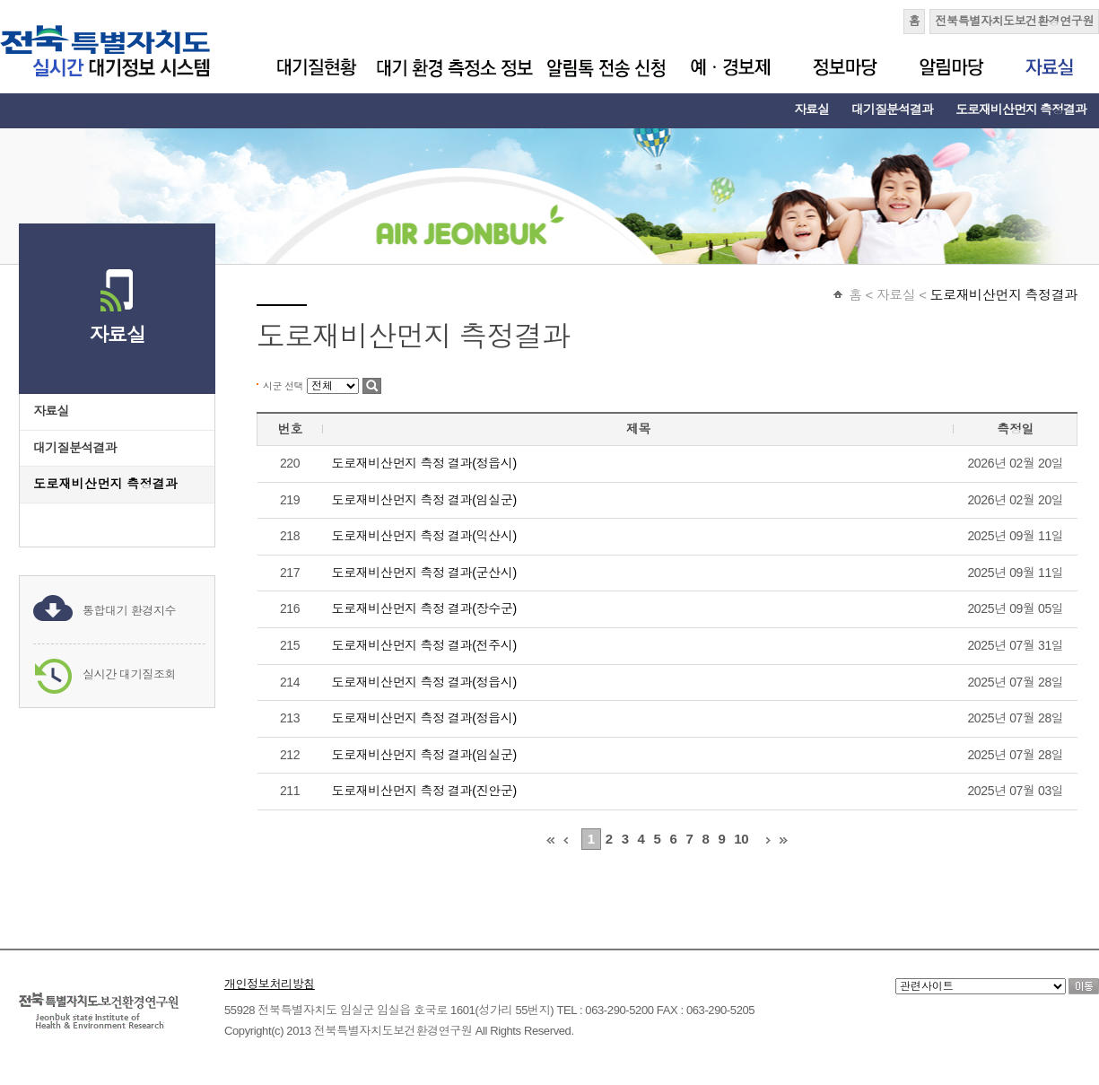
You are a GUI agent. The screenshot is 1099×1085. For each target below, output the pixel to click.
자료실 (811, 109)
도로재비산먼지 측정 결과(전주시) (424, 645)
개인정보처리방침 (269, 984)
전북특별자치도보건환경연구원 (1014, 21)
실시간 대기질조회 (129, 674)
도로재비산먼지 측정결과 (1020, 109)
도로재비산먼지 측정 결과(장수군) (424, 608)
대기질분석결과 (892, 109)
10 (741, 838)
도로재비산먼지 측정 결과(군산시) (424, 572)
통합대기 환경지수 (129, 610)
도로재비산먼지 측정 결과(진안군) (424, 790)
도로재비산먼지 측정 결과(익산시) (424, 536)
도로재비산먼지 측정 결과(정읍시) (424, 463)
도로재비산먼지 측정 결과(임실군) (424, 500)
